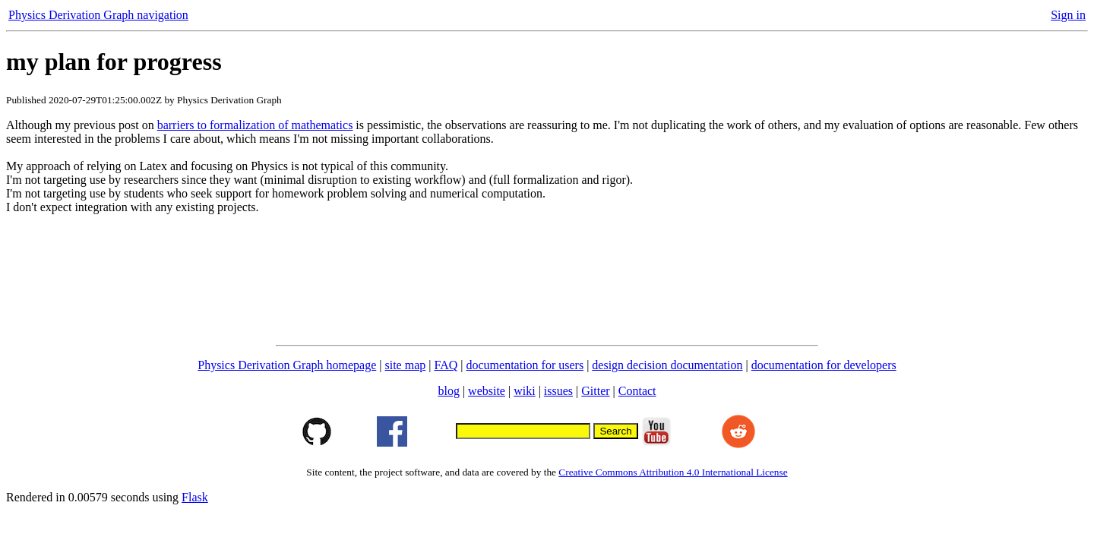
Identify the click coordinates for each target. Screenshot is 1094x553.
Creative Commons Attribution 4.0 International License (672, 472)
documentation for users (525, 365)
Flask (195, 497)
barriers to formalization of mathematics (255, 124)
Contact (637, 390)
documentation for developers (823, 365)
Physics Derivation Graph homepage (287, 365)
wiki (524, 390)
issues (558, 390)
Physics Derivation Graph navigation (98, 14)
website (486, 390)
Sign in (1068, 14)
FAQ (445, 365)
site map (405, 365)
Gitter (595, 390)
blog (448, 390)
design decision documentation (667, 365)
